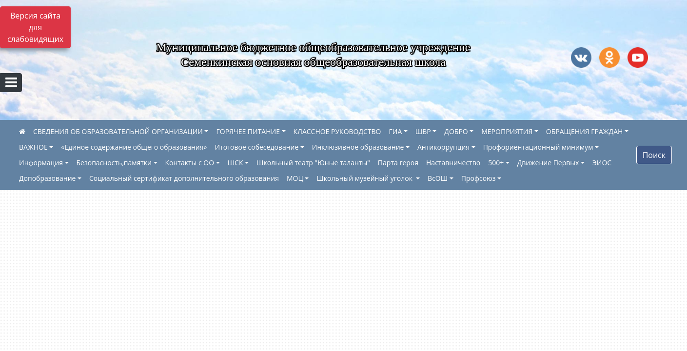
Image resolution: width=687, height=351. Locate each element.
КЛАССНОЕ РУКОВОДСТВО (337, 131)
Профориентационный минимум (538, 147)
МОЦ (295, 178)
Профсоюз (478, 178)
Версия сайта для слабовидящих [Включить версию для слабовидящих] (35, 27)
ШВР (423, 131)
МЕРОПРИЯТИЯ (506, 131)
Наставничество (453, 162)
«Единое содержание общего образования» (134, 147)
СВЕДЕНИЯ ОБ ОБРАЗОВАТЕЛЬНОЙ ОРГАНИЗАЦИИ (118, 131)
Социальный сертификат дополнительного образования (184, 178)
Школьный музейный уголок (365, 178)
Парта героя (398, 162)
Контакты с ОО (190, 162)
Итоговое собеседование (256, 147)
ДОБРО (456, 131)
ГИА (395, 131)
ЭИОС (601, 162)
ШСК (235, 162)
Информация (41, 162)
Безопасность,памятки (114, 162)
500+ (496, 162)
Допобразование (47, 178)
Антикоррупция (443, 147)
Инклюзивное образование (358, 147)
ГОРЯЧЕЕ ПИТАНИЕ (247, 131)
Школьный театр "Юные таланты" (313, 162)
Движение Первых (548, 162)
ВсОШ (438, 178)
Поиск (654, 155)
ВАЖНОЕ (33, 147)
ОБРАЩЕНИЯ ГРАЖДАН (584, 131)
